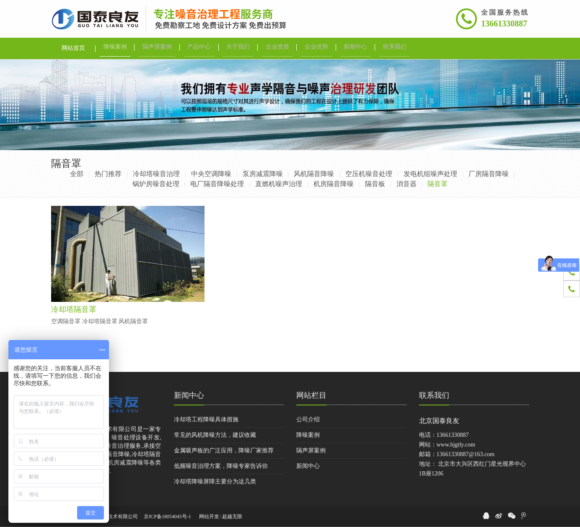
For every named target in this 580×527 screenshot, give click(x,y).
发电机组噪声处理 (430, 173)
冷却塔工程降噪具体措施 (206, 419)
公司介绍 (308, 419)
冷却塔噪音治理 (156, 173)
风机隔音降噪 (314, 173)
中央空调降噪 (211, 173)
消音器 (406, 183)
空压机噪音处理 (368, 173)
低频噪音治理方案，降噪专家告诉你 (221, 466)
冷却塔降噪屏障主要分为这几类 (215, 481)
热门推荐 (108, 173)
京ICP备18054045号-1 (167, 516)
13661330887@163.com (466, 454)
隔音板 (375, 183)
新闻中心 (189, 395)
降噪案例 (308, 435)
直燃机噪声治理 (278, 183)
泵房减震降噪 (263, 173)
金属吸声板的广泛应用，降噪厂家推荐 (224, 450)
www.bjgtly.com (456, 444)
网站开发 (209, 516)
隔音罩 (437, 183)
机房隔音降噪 (333, 183)
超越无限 (232, 516)
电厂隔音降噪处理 (217, 183)
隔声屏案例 (311, 450)
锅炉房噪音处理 (155, 183)
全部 (76, 173)
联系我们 (434, 395)
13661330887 (504, 23)
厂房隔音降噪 (489, 173)
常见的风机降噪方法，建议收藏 (215, 435)
